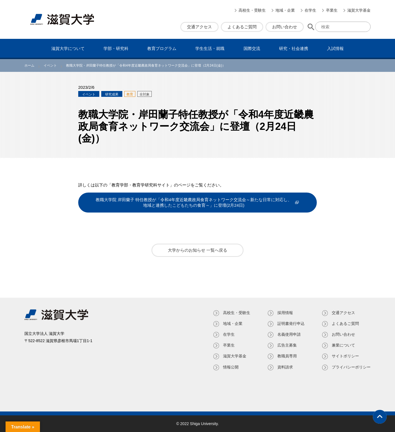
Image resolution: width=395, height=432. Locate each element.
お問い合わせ (284, 26)
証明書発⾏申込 (291, 323)
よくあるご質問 (242, 26)
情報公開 (231, 367)
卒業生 (332, 10)
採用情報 (285, 312)
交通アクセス (199, 26)
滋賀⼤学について (68, 48)
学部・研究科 (115, 48)
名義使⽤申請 (289, 334)
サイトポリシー (345, 356)
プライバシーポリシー (351, 367)
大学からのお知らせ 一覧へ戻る (197, 250)
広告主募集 (287, 345)
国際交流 (252, 48)
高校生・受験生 (252, 10)
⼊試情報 (335, 48)
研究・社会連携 (293, 48)
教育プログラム (161, 48)
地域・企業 (285, 10)
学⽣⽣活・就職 (209, 48)
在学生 (310, 10)
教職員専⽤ (287, 356)
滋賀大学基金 (359, 10)
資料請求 (285, 367)
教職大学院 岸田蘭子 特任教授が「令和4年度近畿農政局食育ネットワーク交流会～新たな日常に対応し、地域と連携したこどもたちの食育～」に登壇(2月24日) (194, 202)
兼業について (343, 345)
